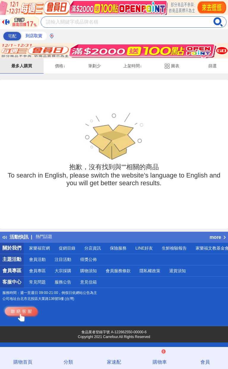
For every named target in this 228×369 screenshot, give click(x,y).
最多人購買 (21, 65)
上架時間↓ (132, 65)
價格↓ (60, 65)
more (218, 237)
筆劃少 (94, 65)
